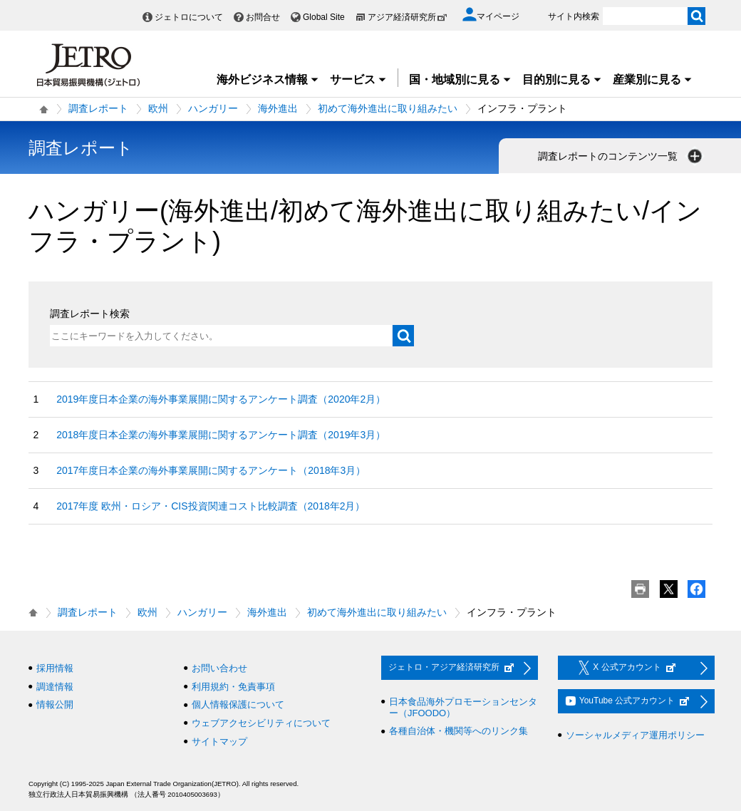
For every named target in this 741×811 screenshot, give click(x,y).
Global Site (324, 17)
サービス (358, 79)
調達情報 (54, 686)
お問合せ (263, 17)
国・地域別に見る (460, 79)
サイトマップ (219, 741)
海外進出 (278, 108)
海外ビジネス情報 (268, 79)
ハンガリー (213, 108)
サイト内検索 (573, 16)
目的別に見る (562, 79)
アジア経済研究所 (407, 17)
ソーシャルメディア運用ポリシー (635, 735)
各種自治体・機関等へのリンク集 (458, 730)
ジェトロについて (189, 17)
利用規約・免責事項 (233, 686)
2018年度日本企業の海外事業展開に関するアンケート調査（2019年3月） (220, 434)
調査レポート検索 (90, 313)
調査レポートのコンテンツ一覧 (621, 156)
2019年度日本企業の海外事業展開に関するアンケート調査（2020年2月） (220, 399)
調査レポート (98, 108)
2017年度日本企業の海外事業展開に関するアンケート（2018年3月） (211, 470)
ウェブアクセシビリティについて (261, 723)
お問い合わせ (219, 668)
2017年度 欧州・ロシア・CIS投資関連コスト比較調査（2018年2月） (210, 506)
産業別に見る (653, 79)
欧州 (158, 108)
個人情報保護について (238, 704)
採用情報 (54, 668)
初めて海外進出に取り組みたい (387, 108)
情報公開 (54, 704)
